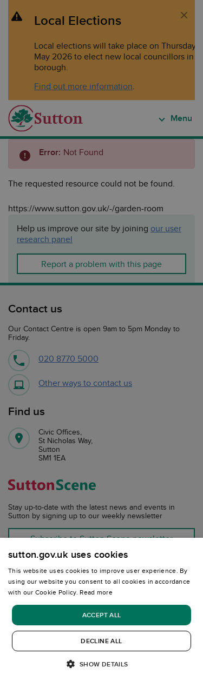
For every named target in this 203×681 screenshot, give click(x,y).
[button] (101, 663)
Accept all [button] (101, 614)
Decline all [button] (101, 640)
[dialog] (101, 609)
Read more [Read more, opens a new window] (96, 592)
